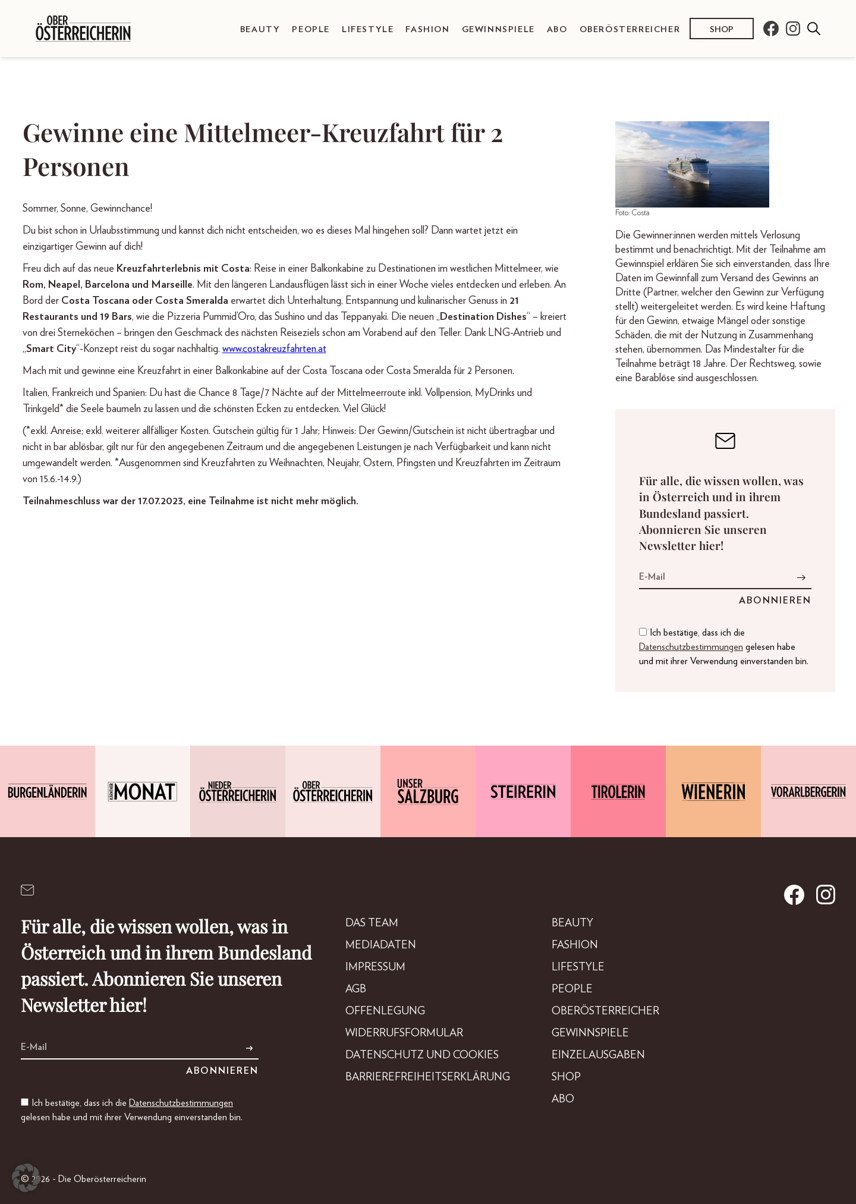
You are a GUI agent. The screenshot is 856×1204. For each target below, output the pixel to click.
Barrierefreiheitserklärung (427, 1077)
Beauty (260, 29)
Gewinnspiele (498, 29)
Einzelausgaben (598, 1055)
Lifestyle (368, 29)
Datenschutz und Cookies (422, 1055)
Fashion (427, 29)
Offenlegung (385, 1011)
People (311, 29)
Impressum (375, 967)
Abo (557, 29)
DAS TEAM (371, 923)
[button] (26, 1178)
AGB (355, 989)
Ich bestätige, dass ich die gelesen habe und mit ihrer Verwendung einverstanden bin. (723, 647)
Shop (722, 29)
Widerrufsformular (404, 1033)
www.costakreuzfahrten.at (274, 349)
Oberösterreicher (630, 29)
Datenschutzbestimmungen (691, 647)
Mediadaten (380, 945)
